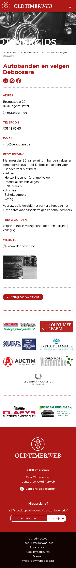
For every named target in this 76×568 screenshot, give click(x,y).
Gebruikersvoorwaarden (38, 542)
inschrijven (56, 518)
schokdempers (45, 226)
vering (29, 226)
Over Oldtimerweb (38, 477)
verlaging (9, 230)
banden (18, 226)
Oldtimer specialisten (28, 52)
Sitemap (38, 556)
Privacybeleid (38, 547)
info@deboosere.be (16, 144)
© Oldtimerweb (38, 538)
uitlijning (62, 226)
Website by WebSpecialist (38, 560)
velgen (7, 226)
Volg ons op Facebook (41, 488)
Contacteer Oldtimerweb (38, 481)
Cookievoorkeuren (38, 551)
